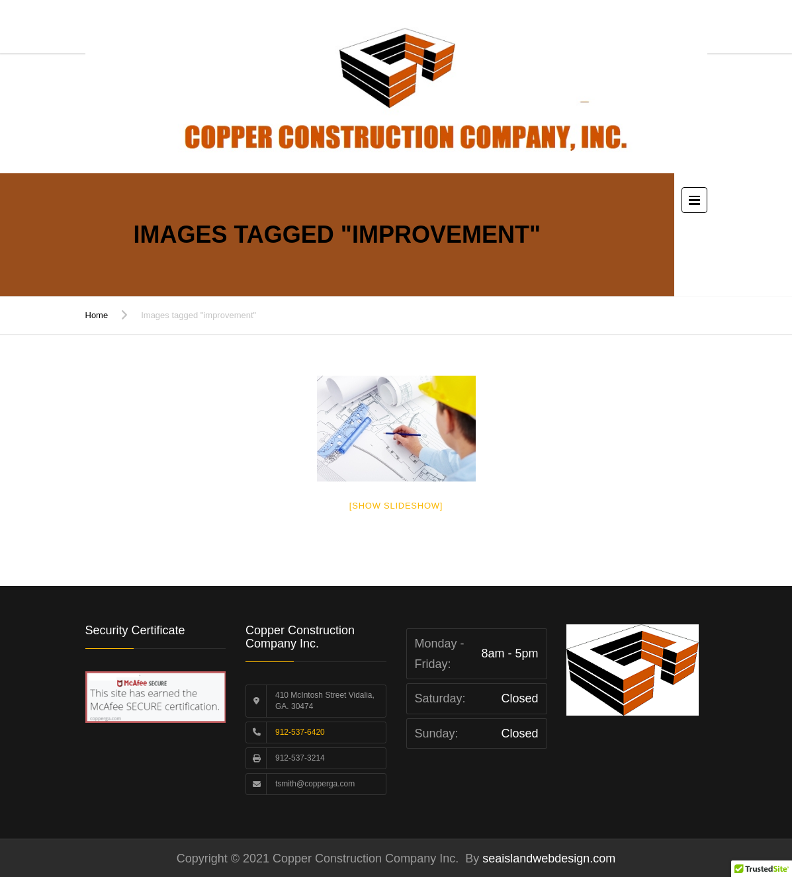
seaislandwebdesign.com (547, 858)
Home (97, 315)
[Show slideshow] (396, 506)
